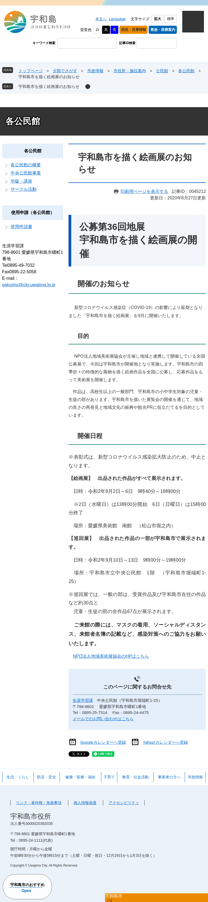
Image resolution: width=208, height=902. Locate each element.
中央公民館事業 (26, 173)
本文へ (101, 19)
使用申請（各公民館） (32, 212)
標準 (170, 19)
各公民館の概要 (26, 165)
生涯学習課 (83, 700)
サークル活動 (24, 189)
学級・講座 (21, 181)
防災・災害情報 (133, 30)
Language (117, 19)
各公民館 (186, 70)
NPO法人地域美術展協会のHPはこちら (111, 656)
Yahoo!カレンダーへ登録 (165, 742)
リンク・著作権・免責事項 (38, 803)
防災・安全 (46, 777)
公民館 (162, 70)
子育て (109, 777)
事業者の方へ (169, 777)
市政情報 (95, 70)
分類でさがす (65, 70)
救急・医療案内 (163, 30)
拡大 (157, 19)
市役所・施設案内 (129, 70)
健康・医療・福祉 (80, 777)
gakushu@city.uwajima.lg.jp (28, 284)
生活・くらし (17, 777)
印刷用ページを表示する (144, 191)
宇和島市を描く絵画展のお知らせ (48, 86)
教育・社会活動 (135, 777)
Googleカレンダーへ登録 (103, 742)
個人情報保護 (85, 803)
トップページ (30, 70)
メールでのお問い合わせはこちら (103, 718)
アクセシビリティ (124, 803)
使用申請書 (21, 226)
